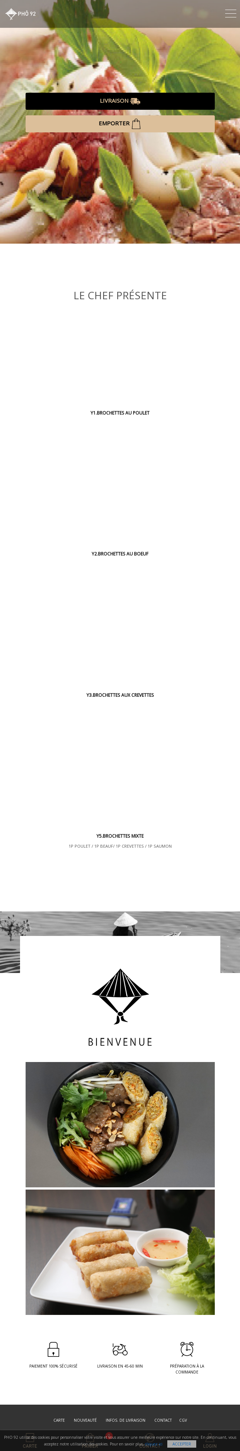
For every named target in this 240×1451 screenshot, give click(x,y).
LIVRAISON (120, 101)
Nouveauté (85, 1420)
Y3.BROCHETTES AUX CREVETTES (120, 695)
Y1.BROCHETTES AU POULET (120, 413)
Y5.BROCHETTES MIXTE (120, 836)
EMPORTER (120, 124)
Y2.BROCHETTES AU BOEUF (120, 554)
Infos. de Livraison (125, 1420)
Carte (59, 1420)
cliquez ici (153, 1444)
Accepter (181, 1444)
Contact (163, 1420)
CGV (183, 1420)
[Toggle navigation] (230, 12)
